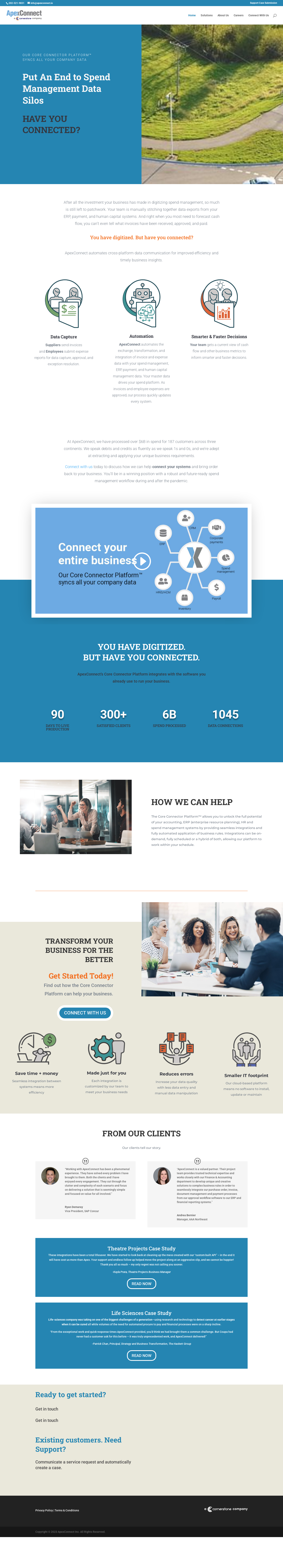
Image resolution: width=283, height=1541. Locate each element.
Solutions (207, 15)
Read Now (142, 1281)
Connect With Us (258, 15)
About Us (223, 15)
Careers (238, 15)
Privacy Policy (44, 1508)
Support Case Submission (263, 3)
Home (192, 15)
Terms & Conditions (67, 1508)
